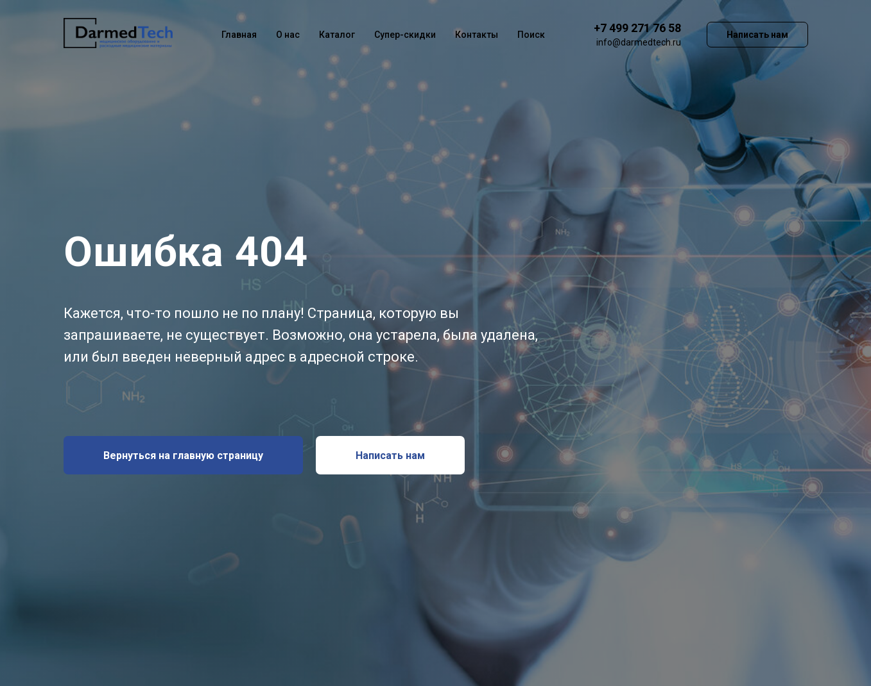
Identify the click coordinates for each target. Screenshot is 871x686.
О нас (288, 34)
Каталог (337, 34)
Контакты (476, 34)
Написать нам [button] (757, 34)
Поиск (531, 34)
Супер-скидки (405, 34)
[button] (390, 455)
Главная (239, 34)
